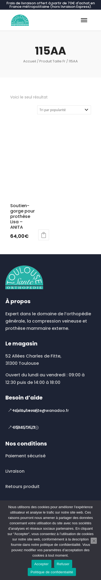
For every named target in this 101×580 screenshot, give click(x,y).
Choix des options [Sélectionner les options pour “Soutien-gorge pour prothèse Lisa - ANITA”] (43, 234)
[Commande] (64, 109)
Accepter (41, 564)
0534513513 (24, 427)
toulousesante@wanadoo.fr (41, 410)
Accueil (29, 61)
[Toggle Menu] (84, 20)
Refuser (63, 564)
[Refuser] (93, 540)
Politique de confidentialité (51, 572)
